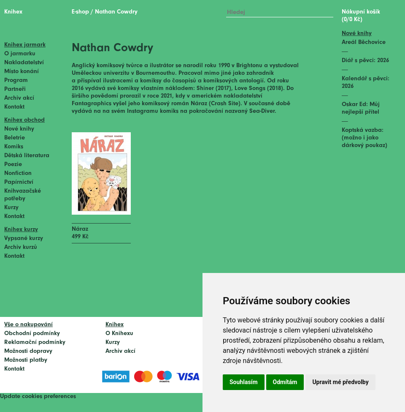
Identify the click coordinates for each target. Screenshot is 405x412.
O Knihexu (119, 333)
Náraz (80, 229)
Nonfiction (18, 173)
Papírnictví (18, 182)
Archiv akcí (19, 98)
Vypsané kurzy (23, 238)
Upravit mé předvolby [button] (340, 382)
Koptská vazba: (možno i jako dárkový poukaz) (364, 138)
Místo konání (21, 71)
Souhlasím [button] (244, 382)
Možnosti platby (25, 360)
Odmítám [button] (285, 382)
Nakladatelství (24, 62)
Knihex (13, 12)
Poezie (13, 164)
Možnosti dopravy (28, 351)
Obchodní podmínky (32, 333)
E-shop (80, 12)
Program (16, 80)
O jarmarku (19, 54)
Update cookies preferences (38, 396)
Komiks (13, 147)
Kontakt (14, 107)
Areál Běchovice (364, 42)
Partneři (15, 89)
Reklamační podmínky (34, 342)
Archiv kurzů (20, 247)
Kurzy (11, 207)
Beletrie (14, 138)
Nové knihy (19, 129)
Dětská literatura (26, 155)
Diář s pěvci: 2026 (365, 60)
